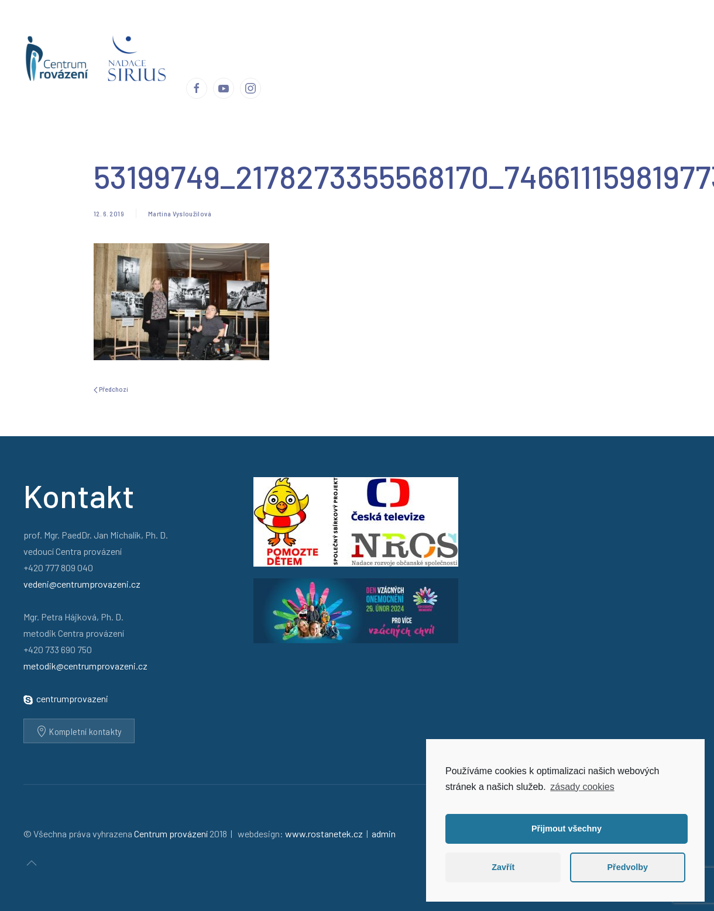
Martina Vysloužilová (179, 213)
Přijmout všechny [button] (566, 828)
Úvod (196, 28)
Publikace (449, 28)
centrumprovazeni (72, 698)
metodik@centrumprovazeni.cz (85, 665)
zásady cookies (582, 787)
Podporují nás (549, 28)
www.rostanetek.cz (324, 833)
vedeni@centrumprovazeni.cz (81, 583)
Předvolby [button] (627, 867)
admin (384, 833)
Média (496, 28)
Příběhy (325, 28)
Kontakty (609, 28)
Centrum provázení (258, 28)
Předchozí (111, 389)
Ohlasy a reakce (385, 28)
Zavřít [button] (503, 867)
